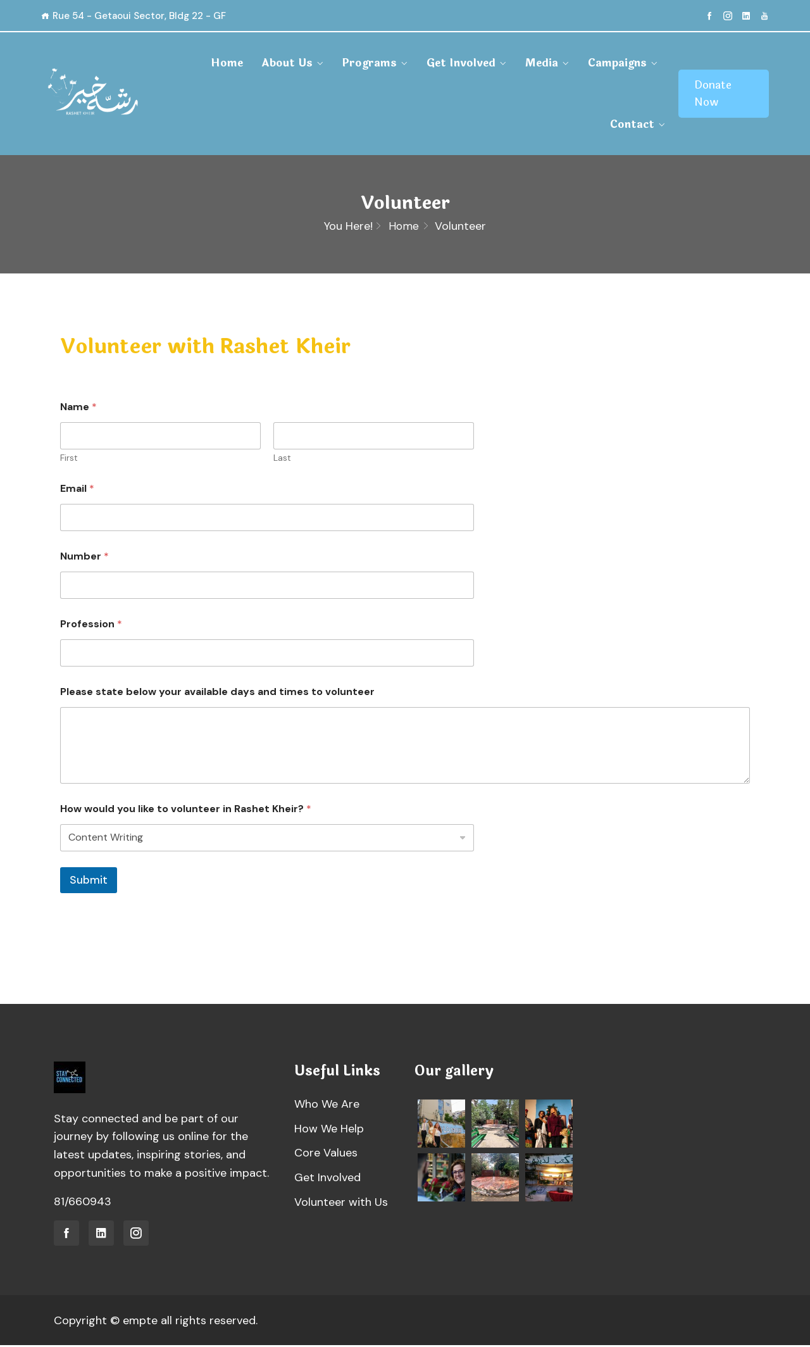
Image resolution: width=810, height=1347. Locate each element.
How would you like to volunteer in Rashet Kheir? (185, 810)
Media (541, 63)
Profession (91, 626)
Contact (632, 124)
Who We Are (326, 1105)
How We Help (329, 1130)
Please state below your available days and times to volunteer (217, 693)
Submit (89, 881)
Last (282, 459)
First (69, 459)
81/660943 (82, 1203)
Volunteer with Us (341, 1204)
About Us (287, 63)
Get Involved (461, 63)
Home (227, 63)
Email (77, 490)
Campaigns (617, 63)
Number (84, 558)
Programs (369, 63)
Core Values (326, 1154)
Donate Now (713, 94)
